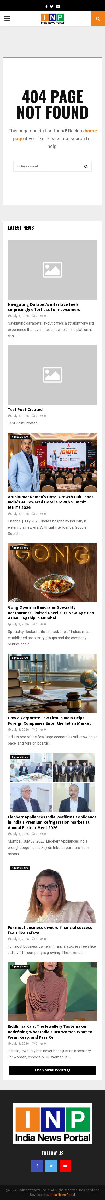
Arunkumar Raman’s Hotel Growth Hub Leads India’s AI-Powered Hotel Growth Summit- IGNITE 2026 (51, 502)
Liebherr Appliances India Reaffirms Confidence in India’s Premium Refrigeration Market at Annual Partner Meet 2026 (52, 823)
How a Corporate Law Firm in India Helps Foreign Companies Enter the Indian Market (49, 721)
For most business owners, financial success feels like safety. (50, 930)
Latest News (21, 227)
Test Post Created (25, 409)
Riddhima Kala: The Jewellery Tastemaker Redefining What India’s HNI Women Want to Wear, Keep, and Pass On (50, 1032)
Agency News (20, 437)
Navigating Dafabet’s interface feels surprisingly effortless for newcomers (44, 307)
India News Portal (62, 1195)
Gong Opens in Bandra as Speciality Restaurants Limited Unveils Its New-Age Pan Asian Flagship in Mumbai (51, 613)
